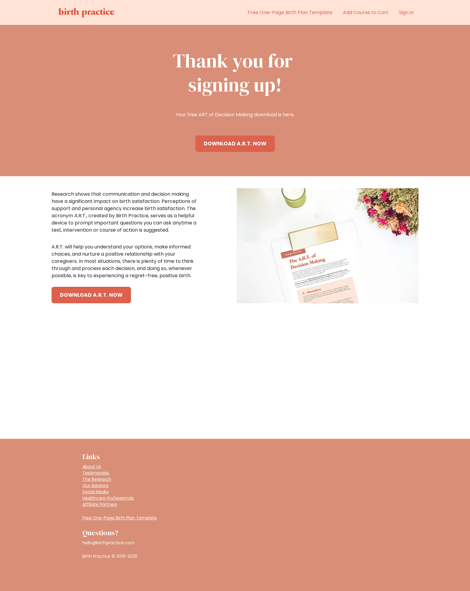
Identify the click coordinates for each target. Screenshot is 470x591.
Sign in (406, 12)
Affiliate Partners (99, 504)
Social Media (95, 492)
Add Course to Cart (365, 12)
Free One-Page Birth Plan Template (290, 12)
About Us (91, 467)
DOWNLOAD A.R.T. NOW (235, 143)
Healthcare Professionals (108, 498)
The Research (96, 479)
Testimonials (95, 473)
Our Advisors (95, 486)
